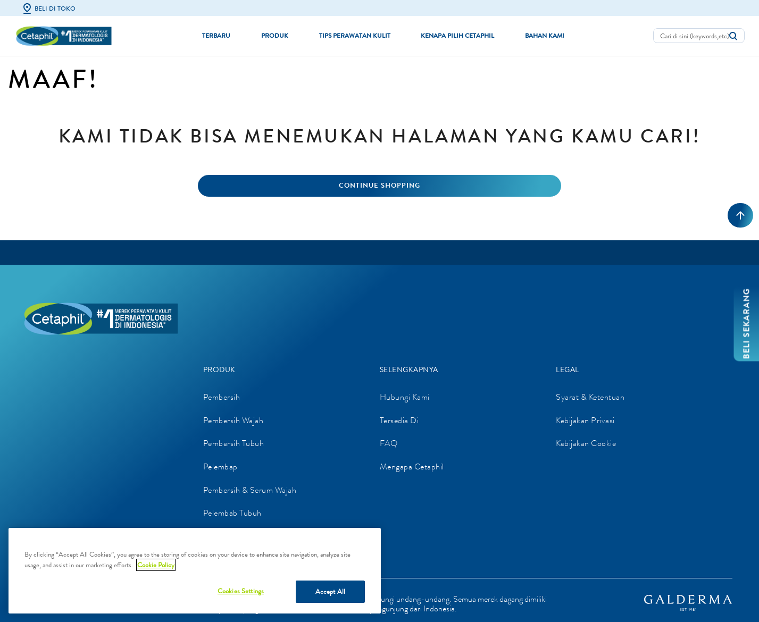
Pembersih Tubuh (233, 443)
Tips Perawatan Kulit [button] (354, 35)
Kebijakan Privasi (585, 420)
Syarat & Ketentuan (590, 397)
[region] (195, 570)
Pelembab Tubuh (232, 513)
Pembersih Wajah (233, 420)
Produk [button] (274, 35)
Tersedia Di (399, 420)
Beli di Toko (48, 8)
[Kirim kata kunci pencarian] (733, 36)
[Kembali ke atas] (740, 215)
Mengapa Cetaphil (412, 466)
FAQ (389, 443)
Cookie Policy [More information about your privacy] (155, 565)
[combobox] (699, 35)
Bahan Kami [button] (544, 35)
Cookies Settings (241, 591)
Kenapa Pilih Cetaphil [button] (457, 35)
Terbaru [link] (216, 35)
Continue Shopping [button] (379, 185)
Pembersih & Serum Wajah (250, 490)
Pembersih (221, 397)
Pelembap (220, 466)
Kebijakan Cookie (586, 443)
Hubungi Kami (405, 397)
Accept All (330, 591)
